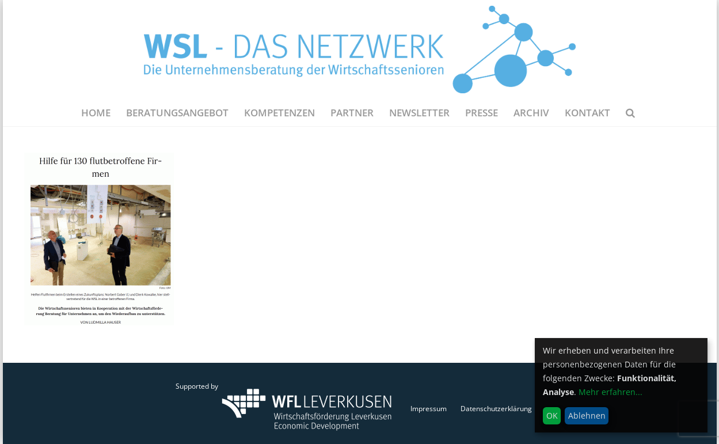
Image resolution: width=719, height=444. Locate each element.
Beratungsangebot (177, 112)
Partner (352, 112)
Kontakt (587, 112)
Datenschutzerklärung (496, 408)
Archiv (531, 112)
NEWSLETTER (419, 112)
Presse (481, 112)
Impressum (428, 408)
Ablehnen (587, 415)
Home (96, 112)
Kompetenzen (279, 112)
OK (552, 415)
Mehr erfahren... (610, 391)
